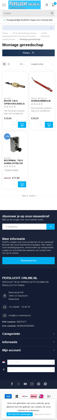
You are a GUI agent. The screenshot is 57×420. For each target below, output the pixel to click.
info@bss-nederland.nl (20, 315)
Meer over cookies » (42, 414)
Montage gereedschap (30, 39)
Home (5, 33)
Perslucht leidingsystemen (24, 33)
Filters (28, 52)
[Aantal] (14, 125)
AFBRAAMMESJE (41, 100)
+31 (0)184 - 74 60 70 (19, 306)
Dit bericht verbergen (19, 414)
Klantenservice (28, 260)
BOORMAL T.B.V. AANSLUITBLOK (13, 161)
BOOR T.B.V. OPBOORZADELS (14, 102)
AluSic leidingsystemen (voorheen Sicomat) (24, 35)
